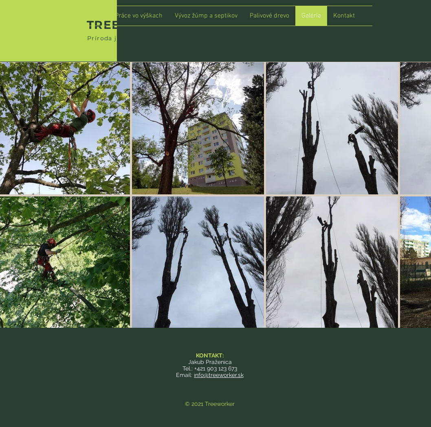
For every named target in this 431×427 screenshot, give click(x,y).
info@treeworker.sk (219, 375)
